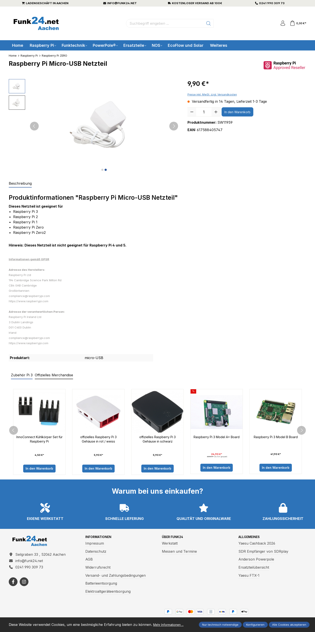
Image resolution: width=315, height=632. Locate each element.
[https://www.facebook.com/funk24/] (13, 586)
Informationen (100, 538)
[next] (301, 431)
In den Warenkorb (237, 112)
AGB (89, 561)
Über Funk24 (174, 538)
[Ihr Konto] (281, 23)
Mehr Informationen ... (27, 625)
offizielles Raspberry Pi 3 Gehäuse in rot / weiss (98, 439)
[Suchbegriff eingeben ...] (164, 23)
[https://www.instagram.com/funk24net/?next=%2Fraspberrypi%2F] (24, 586)
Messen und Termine (179, 553)
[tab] (20, 184)
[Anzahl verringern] (191, 112)
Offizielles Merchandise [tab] (54, 375)
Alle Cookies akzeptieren (289, 622)
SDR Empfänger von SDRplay (263, 553)
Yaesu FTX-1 (248, 577)
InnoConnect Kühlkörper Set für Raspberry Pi (39, 439)
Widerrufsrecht (97, 569)
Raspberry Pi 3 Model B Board (276, 439)
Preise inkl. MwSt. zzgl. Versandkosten (212, 94)
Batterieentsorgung (101, 585)
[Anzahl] (204, 112)
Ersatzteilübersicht (253, 569)
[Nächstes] (173, 126)
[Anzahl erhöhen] (216, 112)
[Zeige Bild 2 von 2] (106, 170)
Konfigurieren (255, 622)
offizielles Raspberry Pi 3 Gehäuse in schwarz (157, 439)
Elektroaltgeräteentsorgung (108, 593)
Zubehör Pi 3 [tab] (22, 375)
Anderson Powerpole (256, 561)
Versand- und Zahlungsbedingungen (115, 577)
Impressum (94, 545)
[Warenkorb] (297, 23)
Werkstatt (170, 545)
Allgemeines (250, 538)
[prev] (13, 431)
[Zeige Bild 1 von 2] (102, 170)
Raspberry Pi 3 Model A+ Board (217, 439)
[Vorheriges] (34, 126)
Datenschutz (95, 553)
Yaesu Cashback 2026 (256, 545)
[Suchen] (207, 23)
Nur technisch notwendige (220, 622)
